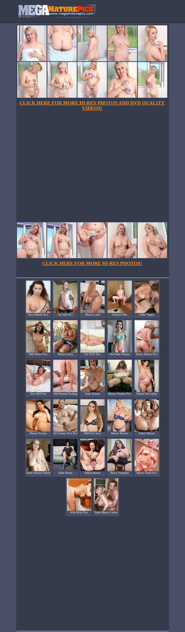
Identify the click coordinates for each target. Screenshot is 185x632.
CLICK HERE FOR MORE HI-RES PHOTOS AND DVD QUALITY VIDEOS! (92, 105)
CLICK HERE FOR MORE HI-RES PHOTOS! (92, 263)
